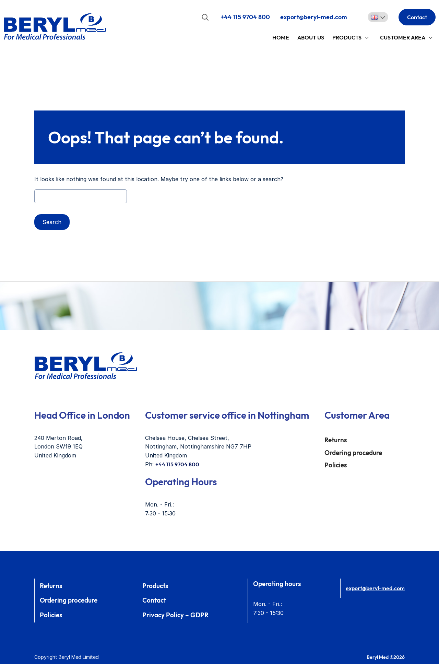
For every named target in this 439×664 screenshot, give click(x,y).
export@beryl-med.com (313, 17)
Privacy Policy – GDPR (175, 615)
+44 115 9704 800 (245, 17)
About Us (310, 37)
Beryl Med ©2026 (386, 657)
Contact (417, 17)
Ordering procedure (353, 453)
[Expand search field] (205, 17)
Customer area (402, 37)
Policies (335, 465)
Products (346, 37)
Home (280, 37)
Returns (335, 440)
